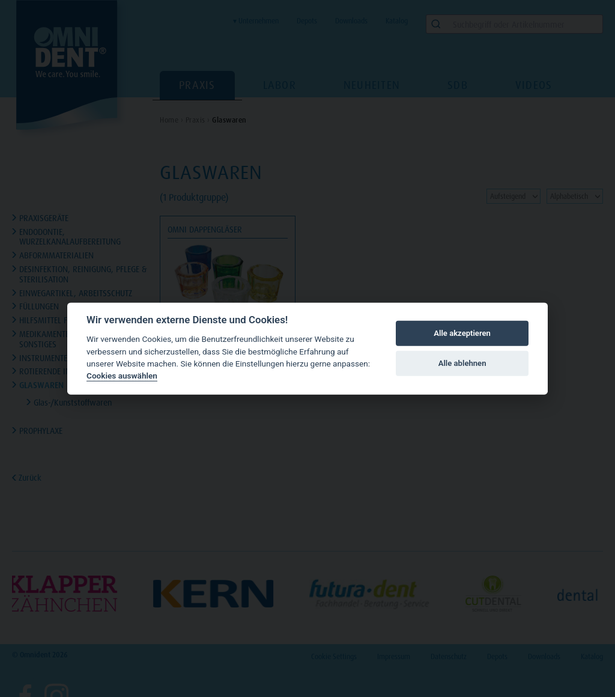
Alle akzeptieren (462, 333)
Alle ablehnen (462, 363)
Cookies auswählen (121, 375)
